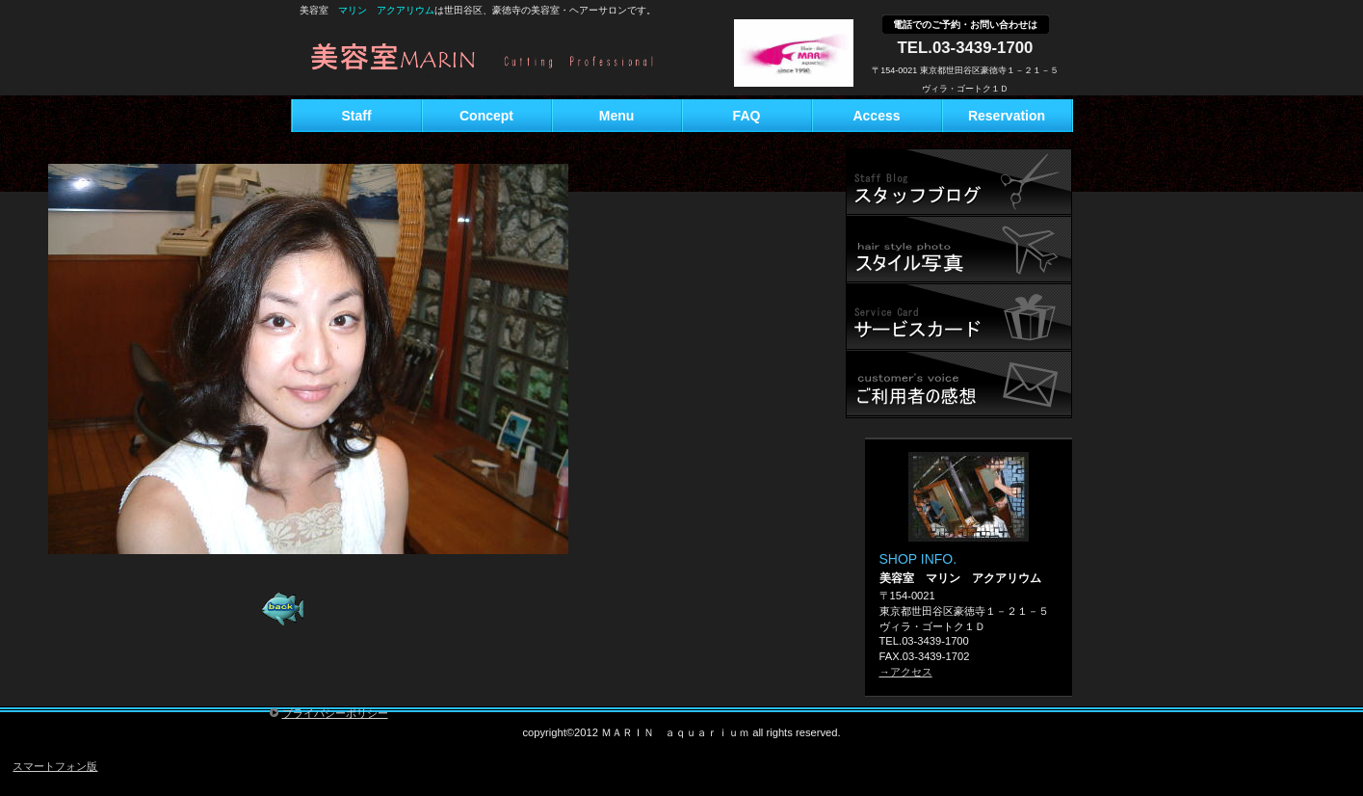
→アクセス (905, 671)
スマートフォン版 (55, 766)
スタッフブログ (959, 182)
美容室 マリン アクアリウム (509, 59)
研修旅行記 (959, 249)
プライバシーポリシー (335, 713)
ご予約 (959, 384)
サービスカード (959, 317)
